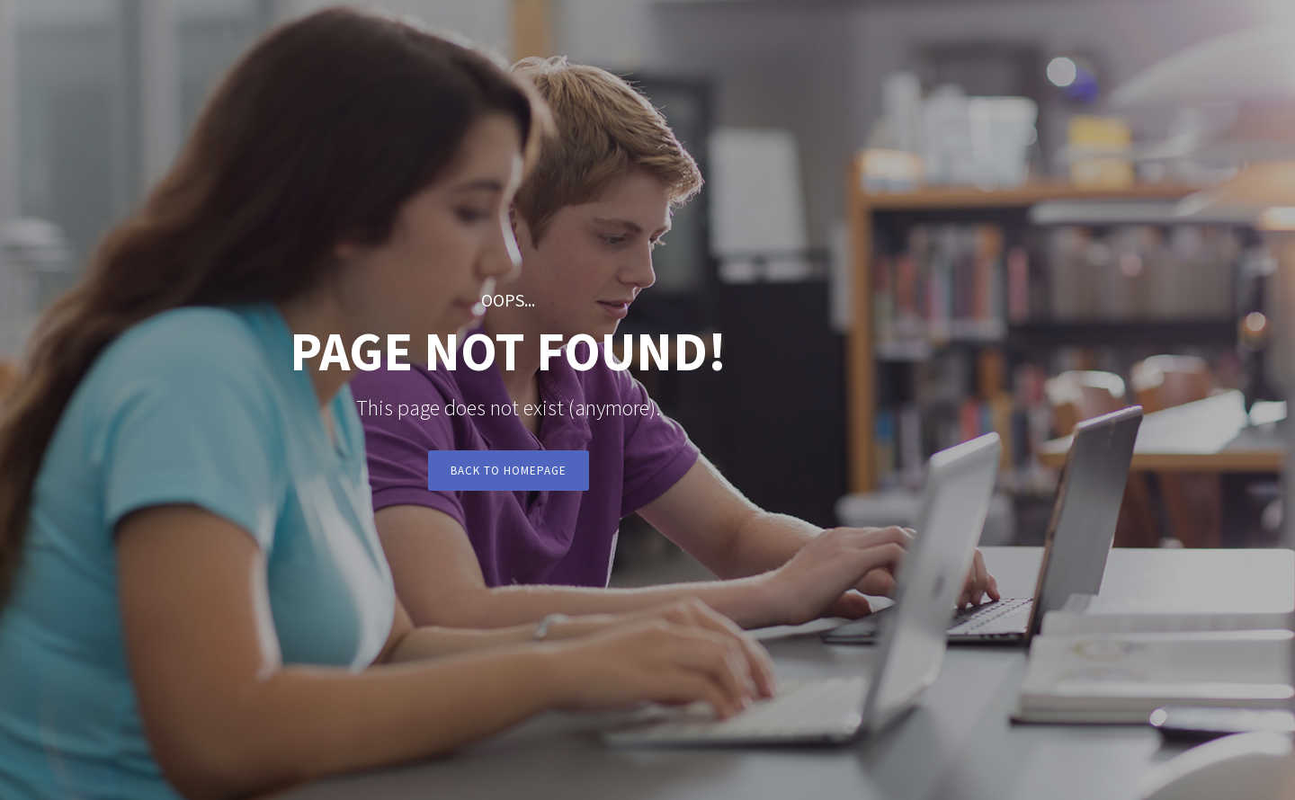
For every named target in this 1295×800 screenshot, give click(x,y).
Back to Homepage (509, 470)
